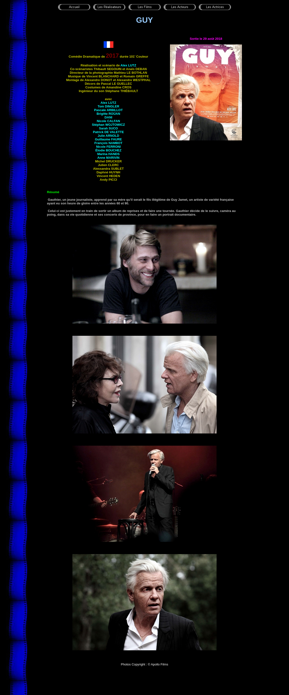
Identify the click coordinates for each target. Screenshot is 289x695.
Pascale (108, 110)
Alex (128, 65)
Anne (108, 157)
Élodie (108, 150)
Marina (108, 154)
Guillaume (108, 139)
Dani (108, 117)
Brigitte (108, 114)
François (108, 143)
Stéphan (108, 124)
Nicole (108, 121)
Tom (108, 106)
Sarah (108, 128)
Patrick (108, 132)
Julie (108, 135)
